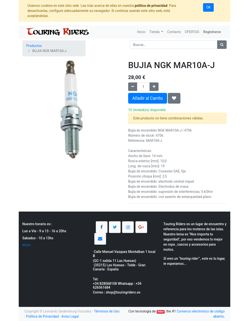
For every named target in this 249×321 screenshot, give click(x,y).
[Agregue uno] (154, 86)
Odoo (161, 311)
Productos (34, 46)
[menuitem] (141, 31)
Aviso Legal (70, 316)
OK (208, 7)
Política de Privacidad (42, 316)
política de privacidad (151, 6)
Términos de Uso (106, 311)
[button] (174, 98)
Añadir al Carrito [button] (147, 98)
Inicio (26, 245)
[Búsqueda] (222, 44)
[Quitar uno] (132, 86)
